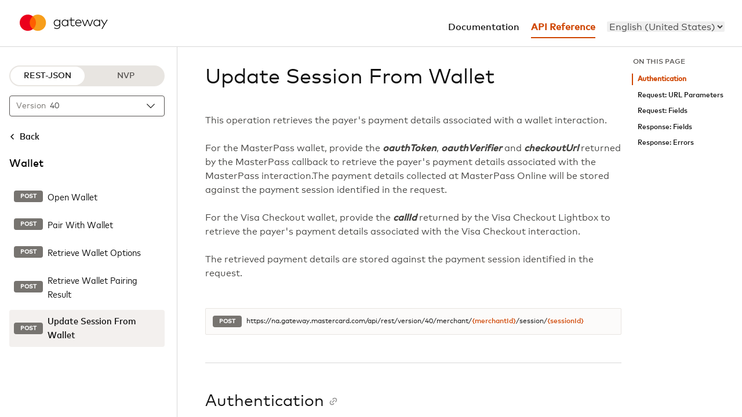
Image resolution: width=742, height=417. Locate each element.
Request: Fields (663, 111)
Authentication (662, 79)
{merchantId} (494, 321)
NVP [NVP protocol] (125, 76)
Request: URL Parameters (680, 95)
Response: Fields (665, 127)
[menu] (666, 26)
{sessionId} (565, 321)
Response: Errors (666, 143)
